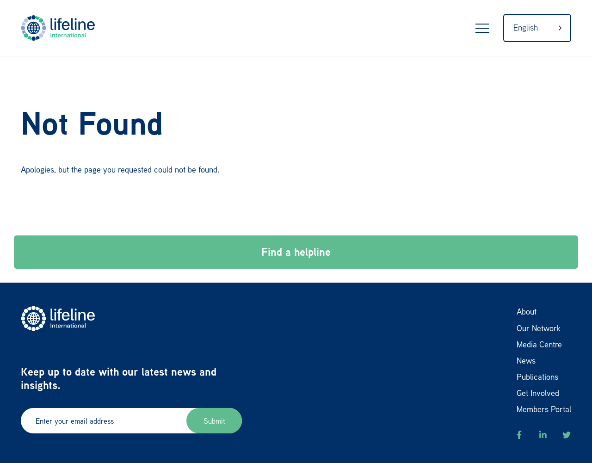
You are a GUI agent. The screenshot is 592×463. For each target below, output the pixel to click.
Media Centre (539, 344)
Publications (537, 376)
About (526, 311)
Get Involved (538, 392)
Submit (214, 421)
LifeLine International (62, 28)
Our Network (539, 327)
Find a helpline (296, 251)
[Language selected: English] (537, 28)
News (526, 360)
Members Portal (544, 408)
